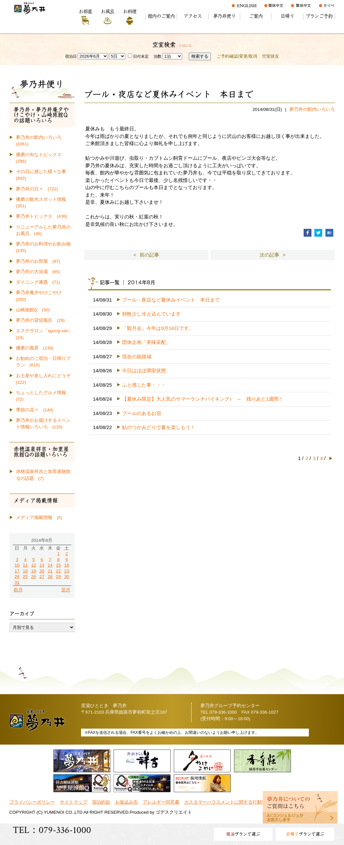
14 (50, 565)
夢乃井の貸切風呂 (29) (40, 320)
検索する (199, 56)
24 (17, 576)
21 (50, 571)
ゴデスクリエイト (174, 812)
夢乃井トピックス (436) (41, 216)
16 (66, 565)
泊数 (157, 56)
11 (25, 565)
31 (17, 582)
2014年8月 (42, 540)
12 (33, 565)
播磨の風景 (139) (35, 348)
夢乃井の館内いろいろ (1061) (41, 140)
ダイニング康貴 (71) (38, 282)
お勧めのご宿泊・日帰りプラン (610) (43, 361)
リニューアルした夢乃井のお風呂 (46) (43, 230)
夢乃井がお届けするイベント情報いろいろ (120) (43, 423)
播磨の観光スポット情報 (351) (43, 202)
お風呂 (107, 11)
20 (41, 571)
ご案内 (255, 16)
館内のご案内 (161, 16)
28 (50, 576)
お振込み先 (126, 802)
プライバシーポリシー (32, 802)
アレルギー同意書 (161, 802)
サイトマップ (73, 802)
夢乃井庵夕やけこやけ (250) (41, 296)
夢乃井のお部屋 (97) (38, 261)
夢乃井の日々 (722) (37, 188)
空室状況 (270, 56)
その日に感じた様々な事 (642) (43, 175)
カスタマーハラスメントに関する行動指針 (227, 802)
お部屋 (85, 11)
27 (41, 576)
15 (58, 565)
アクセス (192, 16)
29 (58, 576)
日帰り (287, 16)
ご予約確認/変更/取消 (237, 56)
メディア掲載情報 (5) (39, 517)
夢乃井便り (224, 16)
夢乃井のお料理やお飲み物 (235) (45, 247)
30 (66, 576)
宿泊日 (71, 56)
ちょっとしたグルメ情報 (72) (43, 396)
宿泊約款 (101, 802)
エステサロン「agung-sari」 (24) (45, 334)
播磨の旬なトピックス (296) (41, 158)
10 (17, 565)
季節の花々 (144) (35, 410)
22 (58, 571)
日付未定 (138, 56)
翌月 (65, 589)
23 (66, 571)
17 (17, 571)
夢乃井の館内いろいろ (312, 109)
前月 (18, 589)
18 (25, 571)
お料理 (129, 11)
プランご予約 (319, 16)
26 (33, 576)
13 (41, 565)
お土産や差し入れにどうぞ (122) (45, 379)
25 (25, 576)
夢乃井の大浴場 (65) (38, 271)
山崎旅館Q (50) (33, 309)
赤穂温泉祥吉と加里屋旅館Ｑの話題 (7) (43, 475)
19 (33, 571)
